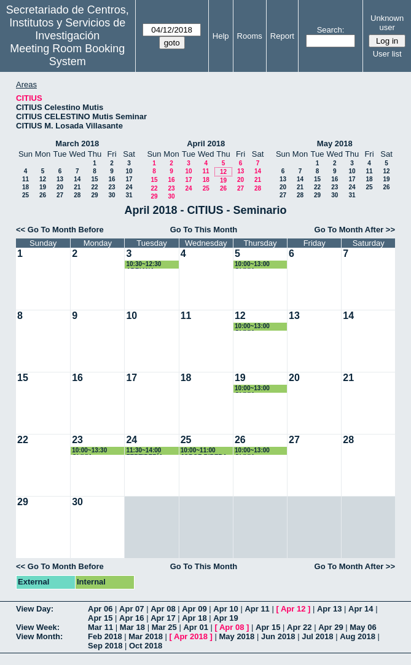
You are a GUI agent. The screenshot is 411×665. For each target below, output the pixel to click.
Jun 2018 (278, 636)
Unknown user (387, 23)
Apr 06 (100, 608)
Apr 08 (163, 608)
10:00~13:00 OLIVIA (252, 265)
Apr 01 (195, 627)
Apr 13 (329, 608)
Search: (331, 29)
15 (94, 179)
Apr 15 (100, 618)
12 (42, 179)
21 (77, 187)
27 (60, 195)
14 (77, 179)
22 (94, 187)
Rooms (249, 36)
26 (42, 195)
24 (128, 187)
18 (25, 187)
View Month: (39, 636)
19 (42, 187)
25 (25, 195)
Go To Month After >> (355, 229)
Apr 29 (330, 627)
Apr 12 (293, 608)
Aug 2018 (357, 636)
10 (128, 171)
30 (111, 195)
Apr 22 (299, 627)
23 (111, 187)
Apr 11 (257, 608)
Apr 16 (131, 618)
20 (60, 187)
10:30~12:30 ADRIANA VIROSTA (143, 265)
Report (282, 36)
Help (221, 36)
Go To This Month (204, 229)
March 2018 (77, 143)
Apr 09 (194, 608)
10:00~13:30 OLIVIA (89, 451)
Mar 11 (100, 627)
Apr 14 (360, 608)
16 (111, 179)
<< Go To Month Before (60, 229)
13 (60, 179)
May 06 (363, 627)
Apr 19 (225, 618)
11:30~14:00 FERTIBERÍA (144, 451)
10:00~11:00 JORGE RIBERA (204, 451)
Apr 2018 (191, 636)
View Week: (38, 627)
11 (25, 179)
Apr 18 (194, 618)
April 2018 (206, 143)
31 (128, 195)
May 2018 (335, 143)
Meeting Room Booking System (67, 55)
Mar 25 (164, 627)
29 (94, 195)
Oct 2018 (145, 645)
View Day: (34, 608)
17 (128, 179)
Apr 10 (225, 608)
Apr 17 (163, 618)
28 (77, 195)
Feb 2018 (105, 636)
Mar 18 (132, 627)
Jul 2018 (317, 636)
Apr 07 (131, 608)
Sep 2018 (105, 645)
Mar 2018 (145, 636)
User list (387, 53)
